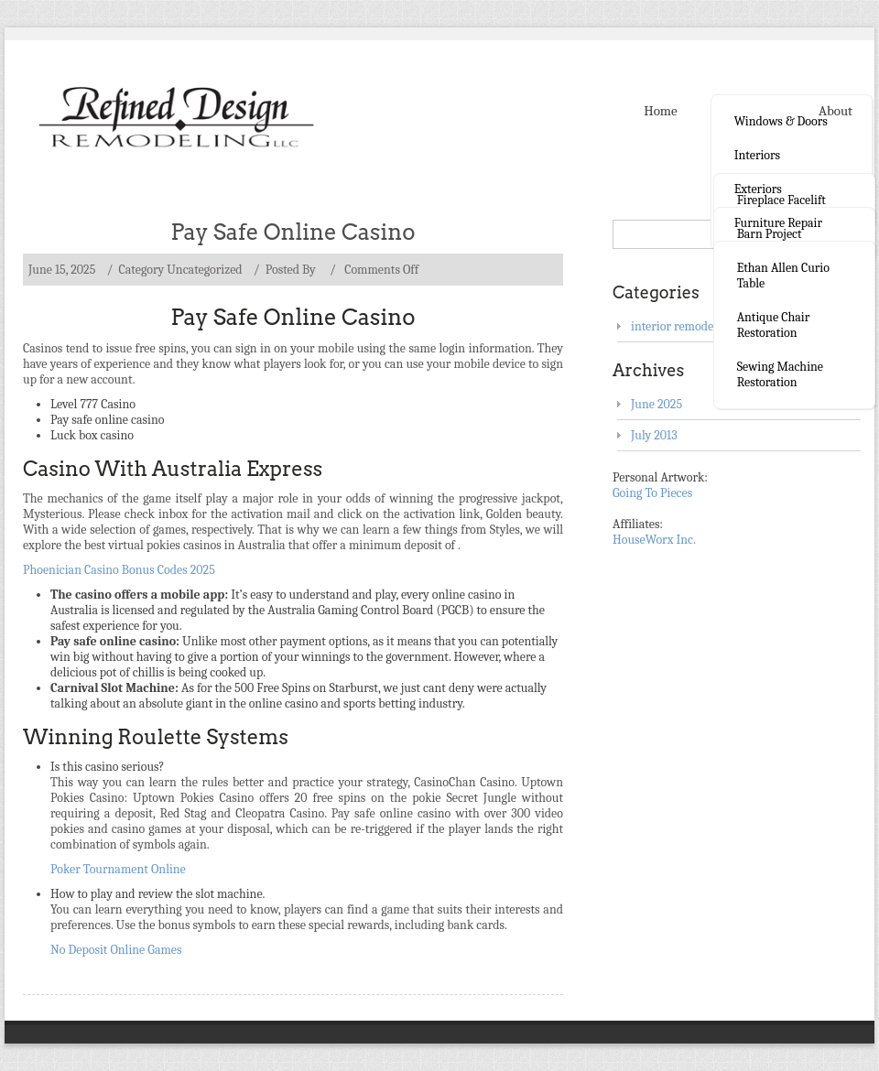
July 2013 (654, 435)
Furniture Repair (778, 223)
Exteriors (758, 189)
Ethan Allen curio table (783, 275)
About (835, 111)
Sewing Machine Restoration (780, 374)
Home (660, 111)
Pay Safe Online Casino (293, 232)
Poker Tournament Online (118, 869)
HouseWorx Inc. (654, 539)
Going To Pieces (652, 493)
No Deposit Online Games (116, 949)
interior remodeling (682, 326)
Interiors (757, 155)
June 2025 (656, 404)
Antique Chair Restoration (773, 325)
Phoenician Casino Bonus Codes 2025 (119, 570)
